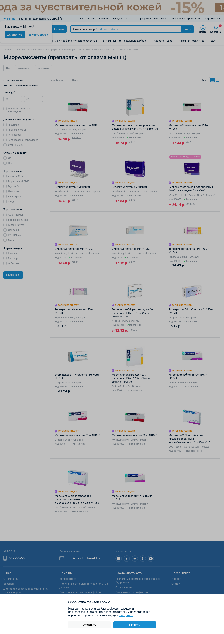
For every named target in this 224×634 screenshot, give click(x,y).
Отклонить (89, 624)
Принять (134, 624)
